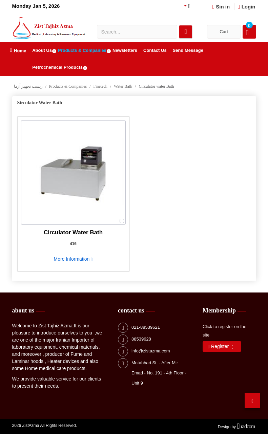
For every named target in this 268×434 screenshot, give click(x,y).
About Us (42, 50)
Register (218, 346)
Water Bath (123, 86)
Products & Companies (82, 50)
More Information (73, 259)
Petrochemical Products (57, 67)
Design (224, 427)
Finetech (100, 86)
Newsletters (124, 50)
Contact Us (155, 50)
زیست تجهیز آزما (28, 86)
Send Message (188, 50)
